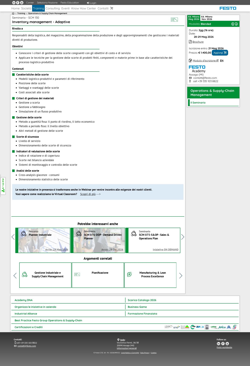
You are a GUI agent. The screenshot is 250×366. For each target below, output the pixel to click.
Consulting (53, 8)
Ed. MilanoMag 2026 (193, 18)
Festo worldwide (224, 347)
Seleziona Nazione (47, 2)
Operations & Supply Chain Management (47, 13)
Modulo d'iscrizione (206, 60)
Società (26, 8)
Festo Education (70, 2)
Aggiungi (220, 52)
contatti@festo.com (205, 77)
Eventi (65, 8)
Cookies (154, 353)
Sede (122, 339)
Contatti (103, 8)
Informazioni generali (127, 348)
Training (38, 8)
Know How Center (83, 8)
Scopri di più (88, 194)
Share (3, 185)
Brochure (198, 41)
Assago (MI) (197, 73)
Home (15, 8)
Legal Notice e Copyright (130, 353)
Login (91, 2)
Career (30, 2)
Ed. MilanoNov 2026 (206, 18)
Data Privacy (144, 353)
